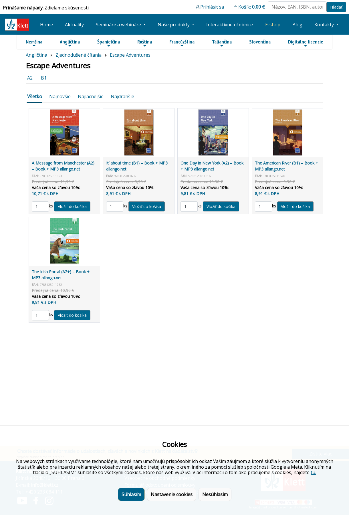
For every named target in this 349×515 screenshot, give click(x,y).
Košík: (251, 7)
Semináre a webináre (119, 24)
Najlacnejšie (91, 96)
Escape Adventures (130, 55)
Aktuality (74, 24)
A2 (30, 78)
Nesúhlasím (215, 494)
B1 (44, 78)
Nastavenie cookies (172, 494)
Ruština (144, 43)
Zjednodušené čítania (78, 55)
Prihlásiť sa (212, 7)
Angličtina (70, 43)
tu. (313, 472)
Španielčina (108, 43)
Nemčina (34, 43)
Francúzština (182, 43)
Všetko (34, 96)
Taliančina (222, 43)
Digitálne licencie (305, 43)
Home (46, 24)
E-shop (272, 24)
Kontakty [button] (324, 24)
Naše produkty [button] (174, 24)
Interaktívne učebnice (229, 24)
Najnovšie (60, 96)
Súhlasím (131, 494)
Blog (297, 24)
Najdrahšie (122, 96)
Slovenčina (260, 41)
